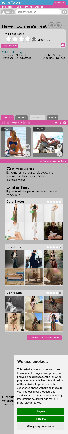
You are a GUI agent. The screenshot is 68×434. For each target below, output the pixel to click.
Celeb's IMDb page (13, 52)
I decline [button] (41, 418)
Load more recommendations (44, 337)
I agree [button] (41, 411)
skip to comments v (53, 161)
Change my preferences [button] (40, 426)
